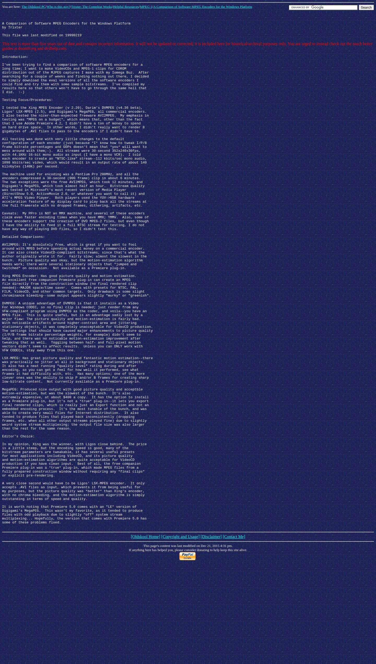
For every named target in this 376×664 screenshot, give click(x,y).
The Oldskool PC (33, 7)
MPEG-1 (146, 7)
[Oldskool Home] (145, 635)
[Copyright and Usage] (180, 635)
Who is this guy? (58, 7)
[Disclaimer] (211, 635)
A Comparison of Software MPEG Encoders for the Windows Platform (202, 7)
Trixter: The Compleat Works (91, 7)
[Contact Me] (234, 635)
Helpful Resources (126, 7)
